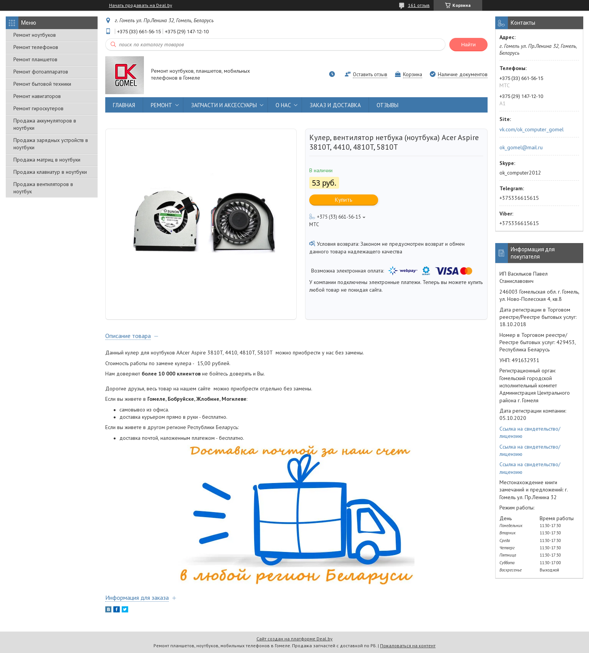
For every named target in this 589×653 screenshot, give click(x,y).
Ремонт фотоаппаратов (40, 71)
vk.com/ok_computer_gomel (531, 129)
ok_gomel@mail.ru (521, 147)
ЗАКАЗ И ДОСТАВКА (335, 105)
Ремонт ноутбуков (34, 34)
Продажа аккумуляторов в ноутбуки (44, 124)
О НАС (283, 105)
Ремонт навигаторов (37, 96)
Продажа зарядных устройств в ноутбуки (50, 144)
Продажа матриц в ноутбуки (46, 159)
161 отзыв (419, 5)
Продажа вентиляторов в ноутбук (43, 188)
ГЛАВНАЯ (124, 105)
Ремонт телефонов (35, 47)
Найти (468, 44)
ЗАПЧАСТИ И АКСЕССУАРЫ (224, 105)
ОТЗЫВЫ (387, 105)
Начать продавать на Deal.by (140, 5)
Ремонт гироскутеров (38, 108)
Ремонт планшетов (35, 59)
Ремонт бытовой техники (42, 83)
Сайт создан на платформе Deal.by (294, 639)
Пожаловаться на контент (408, 645)
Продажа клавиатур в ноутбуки (50, 171)
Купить (343, 199)
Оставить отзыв (370, 74)
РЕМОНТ (161, 105)
